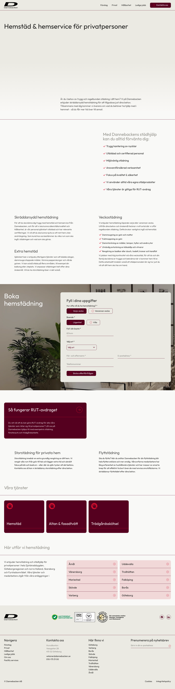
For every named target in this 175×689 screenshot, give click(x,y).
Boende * (71, 317)
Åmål (91, 673)
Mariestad (93, 660)
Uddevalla (93, 669)
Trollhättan (93, 663)
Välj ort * (71, 341)
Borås (91, 651)
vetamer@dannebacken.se (58, 656)
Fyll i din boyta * (74, 328)
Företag (104, 5)
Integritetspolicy (163, 681)
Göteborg (93, 645)
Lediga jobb (140, 5)
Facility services (11, 660)
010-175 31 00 (52, 659)
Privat (114, 5)
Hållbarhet (126, 5)
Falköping (93, 657)
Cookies (148, 681)
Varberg (92, 648)
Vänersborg (94, 666)
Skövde (92, 654)
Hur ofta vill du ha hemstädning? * (82, 306)
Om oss (7, 657)
